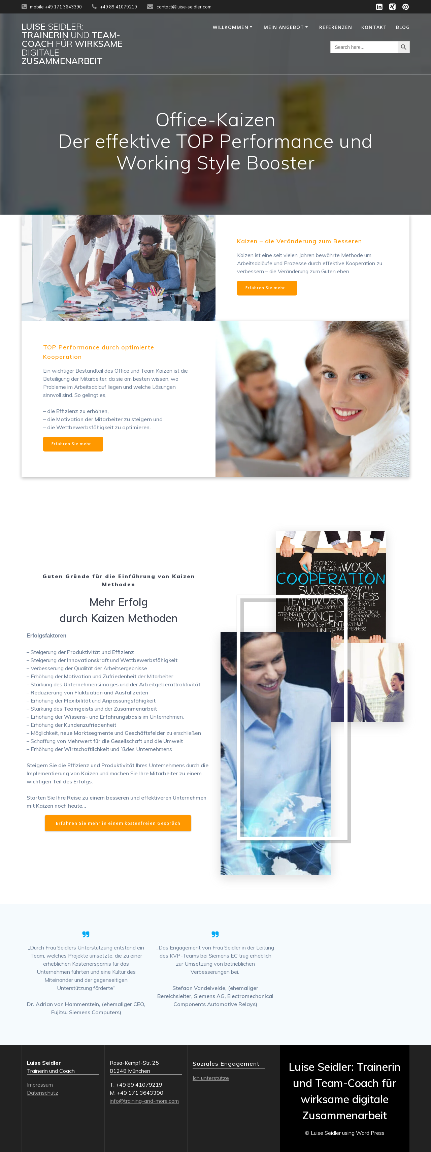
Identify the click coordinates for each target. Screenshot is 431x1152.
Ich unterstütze (211, 1078)
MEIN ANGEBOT (284, 27)
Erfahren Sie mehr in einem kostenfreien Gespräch (118, 824)
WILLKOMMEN (230, 27)
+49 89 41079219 (118, 6)
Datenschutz (42, 1092)
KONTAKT (374, 27)
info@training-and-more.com (144, 1100)
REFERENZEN (335, 27)
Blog (403, 27)
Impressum (40, 1084)
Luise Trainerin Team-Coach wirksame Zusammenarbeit (72, 43)
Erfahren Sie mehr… (267, 288)
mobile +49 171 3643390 (56, 6)
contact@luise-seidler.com (184, 6)
